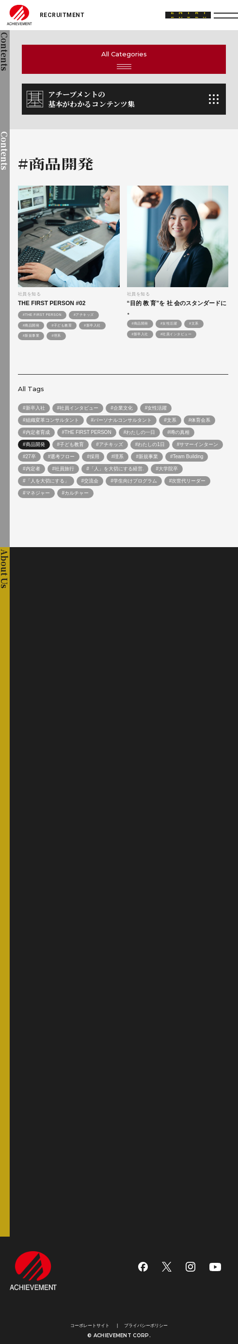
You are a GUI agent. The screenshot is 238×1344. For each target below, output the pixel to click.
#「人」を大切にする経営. (114, 468)
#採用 (93, 456)
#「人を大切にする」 (46, 480)
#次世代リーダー (187, 480)
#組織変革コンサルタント (51, 420)
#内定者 (31, 468)
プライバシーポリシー (146, 1325)
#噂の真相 (178, 432)
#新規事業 (31, 335)
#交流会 (90, 480)
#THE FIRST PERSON (42, 314)
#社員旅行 (63, 468)
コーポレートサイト (90, 1325)
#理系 (56, 335)
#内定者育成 (36, 432)
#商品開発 (31, 325)
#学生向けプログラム (134, 480)
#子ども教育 (61, 325)
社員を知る (29, 294)
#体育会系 (200, 420)
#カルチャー (75, 493)
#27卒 (29, 456)
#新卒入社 (92, 325)
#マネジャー (36, 493)
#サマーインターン (198, 444)
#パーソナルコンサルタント (121, 420)
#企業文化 (122, 408)
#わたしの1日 (150, 444)
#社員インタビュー (175, 334)
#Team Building (186, 456)
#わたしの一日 (140, 432)
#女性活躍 (168, 323)
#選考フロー (61, 456)
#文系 (193, 323)
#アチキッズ (84, 314)
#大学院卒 (167, 468)
